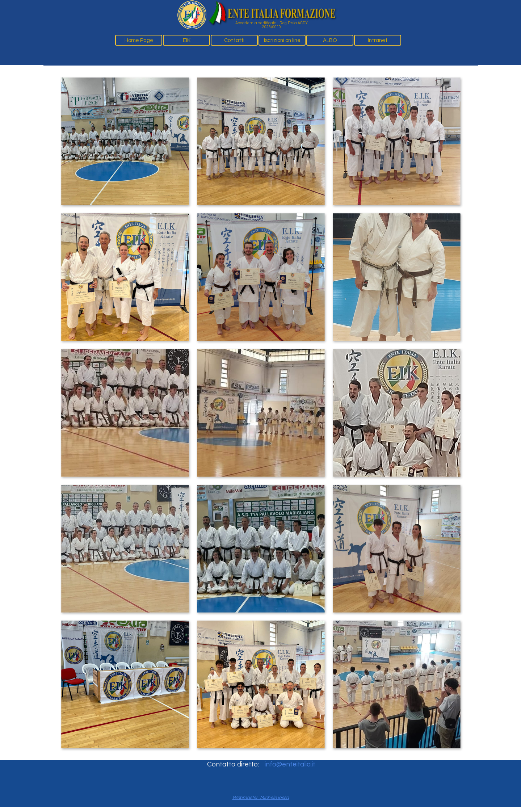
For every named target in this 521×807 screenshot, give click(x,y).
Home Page (139, 40)
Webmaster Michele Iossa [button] (260, 797)
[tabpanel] (261, 765)
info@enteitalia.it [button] (290, 764)
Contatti (234, 40)
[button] (125, 141)
